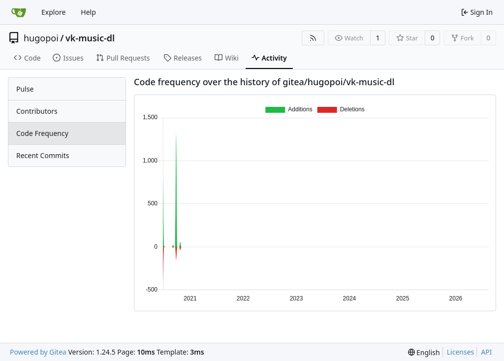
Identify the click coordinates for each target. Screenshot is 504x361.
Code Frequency (42, 133)
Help (88, 12)
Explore (53, 12)
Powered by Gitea (38, 352)
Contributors (37, 111)
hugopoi (41, 38)
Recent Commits (42, 155)
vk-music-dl (90, 38)
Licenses (460, 352)
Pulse (24, 89)
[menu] (424, 352)
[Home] (18, 12)
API (486, 352)
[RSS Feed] (313, 38)
